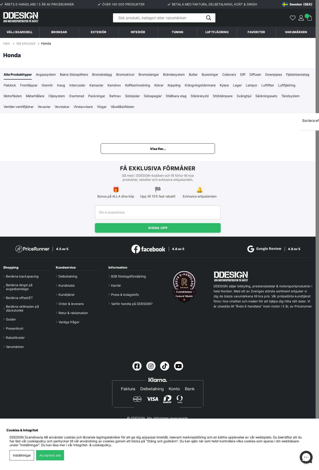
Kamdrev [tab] (114, 85)
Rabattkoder (15, 337)
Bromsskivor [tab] (125, 74)
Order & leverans (71, 304)
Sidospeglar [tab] (153, 96)
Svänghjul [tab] (244, 96)
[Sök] (164, 18)
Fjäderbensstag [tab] (297, 74)
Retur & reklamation (73, 313)
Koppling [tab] (174, 85)
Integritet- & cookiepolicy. (92, 445)
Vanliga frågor (69, 322)
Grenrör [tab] (47, 85)
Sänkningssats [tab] (266, 96)
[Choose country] (297, 4)
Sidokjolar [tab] (132, 96)
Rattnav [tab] (115, 96)
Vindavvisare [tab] (83, 107)
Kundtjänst (67, 294)
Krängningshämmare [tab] (200, 85)
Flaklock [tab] (10, 85)
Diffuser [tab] (255, 74)
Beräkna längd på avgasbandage (19, 287)
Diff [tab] (242, 74)
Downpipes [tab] (273, 74)
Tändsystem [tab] (290, 96)
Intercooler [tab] (77, 85)
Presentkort (14, 328)
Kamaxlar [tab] (96, 85)
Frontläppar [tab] (29, 85)
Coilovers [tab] (229, 74)
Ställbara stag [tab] (176, 96)
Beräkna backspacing (22, 276)
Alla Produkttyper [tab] (18, 74)
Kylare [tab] (224, 85)
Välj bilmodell (20, 32)
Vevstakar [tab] (62, 107)
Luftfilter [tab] (267, 85)
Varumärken (296, 32)
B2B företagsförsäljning (128, 276)
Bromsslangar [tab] (149, 74)
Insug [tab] (61, 85)
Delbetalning (68, 276)
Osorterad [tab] (76, 96)
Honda (46, 43)
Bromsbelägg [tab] (102, 74)
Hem (7, 43)
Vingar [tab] (102, 107)
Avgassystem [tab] (46, 74)
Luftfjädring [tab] (286, 85)
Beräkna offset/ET (19, 298)
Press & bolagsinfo (125, 294)
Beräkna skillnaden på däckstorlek (22, 308)
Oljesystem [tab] (56, 96)
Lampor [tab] (251, 85)
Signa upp (158, 228)
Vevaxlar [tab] (44, 107)
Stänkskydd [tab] (200, 96)
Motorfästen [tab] (13, 96)
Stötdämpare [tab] (223, 96)
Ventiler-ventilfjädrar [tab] (19, 107)
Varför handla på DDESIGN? (132, 304)
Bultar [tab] (193, 74)
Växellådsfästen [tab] (122, 107)
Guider (11, 319)
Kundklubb (67, 285)
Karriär (116, 285)
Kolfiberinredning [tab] (137, 85)
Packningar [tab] (96, 96)
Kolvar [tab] (159, 85)
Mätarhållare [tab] (35, 96)
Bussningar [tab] (210, 74)
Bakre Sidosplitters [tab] (74, 74)
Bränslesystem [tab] (174, 74)
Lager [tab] (237, 85)
